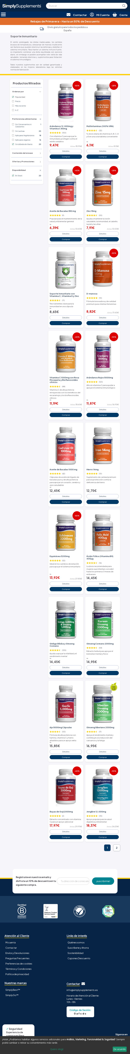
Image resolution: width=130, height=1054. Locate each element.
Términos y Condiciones (18, 968)
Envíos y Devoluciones (17, 953)
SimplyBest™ (12, 989)
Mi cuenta (10, 942)
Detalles (65, 151)
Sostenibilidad (75, 953)
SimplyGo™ (12, 995)
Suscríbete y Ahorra (78, 947)
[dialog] (65, 1045)
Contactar (11, 947)
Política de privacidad (17, 974)
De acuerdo (120, 1049)
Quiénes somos (76, 942)
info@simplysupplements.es (82, 990)
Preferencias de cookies (18, 963)
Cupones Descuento (79, 958)
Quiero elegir (57, 1049)
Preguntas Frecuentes (17, 958)
